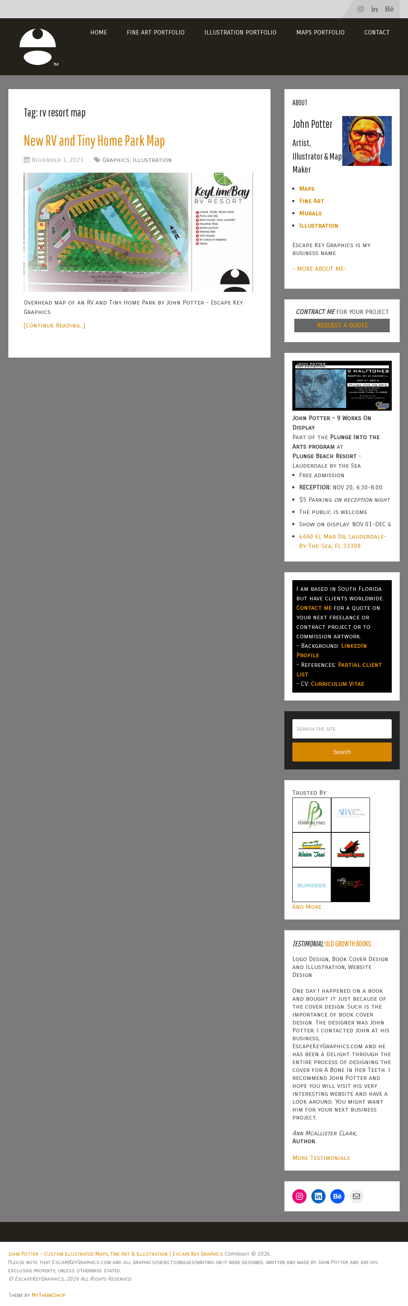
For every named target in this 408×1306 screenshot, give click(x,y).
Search (342, 752)
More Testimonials (321, 1157)
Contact (377, 32)
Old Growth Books (348, 943)
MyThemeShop (48, 1295)
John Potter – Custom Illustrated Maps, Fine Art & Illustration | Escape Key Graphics (115, 1254)
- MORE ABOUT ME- (319, 268)
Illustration (152, 160)
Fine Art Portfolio (156, 32)
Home (98, 32)
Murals (310, 213)
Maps (307, 188)
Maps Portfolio (320, 32)
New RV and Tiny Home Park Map (97, 140)
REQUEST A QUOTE (342, 325)
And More (307, 906)
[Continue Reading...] (54, 325)
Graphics (116, 160)
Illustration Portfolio (240, 32)
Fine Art (311, 201)
